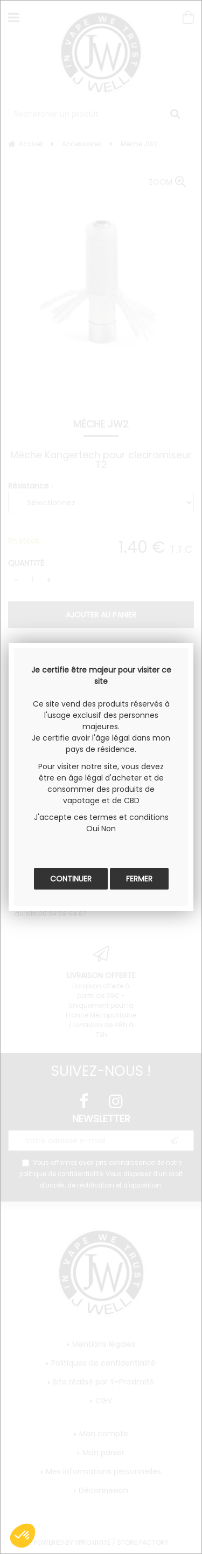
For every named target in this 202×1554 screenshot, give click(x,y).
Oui (92, 828)
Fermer (139, 878)
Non (108, 828)
